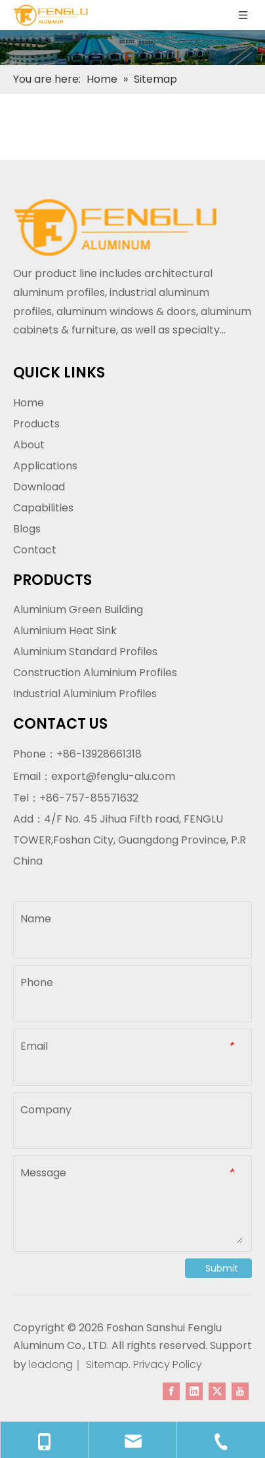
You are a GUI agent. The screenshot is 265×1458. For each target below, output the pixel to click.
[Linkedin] (194, 1391)
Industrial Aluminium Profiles (85, 693)
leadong (49, 1364)
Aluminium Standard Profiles (85, 651)
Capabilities (43, 507)
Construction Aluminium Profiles (95, 672)
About (29, 444)
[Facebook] (171, 1391)
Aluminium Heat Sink (65, 630)
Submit (221, 1268)
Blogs (27, 528)
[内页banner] (132, 47)
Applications (45, 465)
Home (28, 402)
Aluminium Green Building (78, 609)
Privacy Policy (167, 1364)
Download (39, 486)
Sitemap (107, 1364)
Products (36, 423)
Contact (34, 549)
